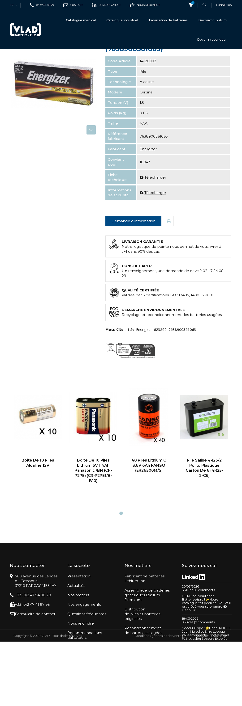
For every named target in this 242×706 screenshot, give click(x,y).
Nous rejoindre (80, 664)
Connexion (224, 5)
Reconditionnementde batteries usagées (143, 671)
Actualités (76, 626)
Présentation (79, 617)
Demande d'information (134, 262)
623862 (160, 370)
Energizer (144, 370)
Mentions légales (196, 700)
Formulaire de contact (35, 654)
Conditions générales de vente (158, 700)
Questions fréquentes (86, 654)
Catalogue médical (81, 20)
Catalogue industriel (122, 20)
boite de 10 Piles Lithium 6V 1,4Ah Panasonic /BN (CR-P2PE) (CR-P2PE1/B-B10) (93, 511)
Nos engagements (84, 645)
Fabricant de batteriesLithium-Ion (144, 619)
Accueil (16, 57)
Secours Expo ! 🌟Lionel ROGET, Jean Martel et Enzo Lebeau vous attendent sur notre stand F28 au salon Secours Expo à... (206, 674)
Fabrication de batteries (168, 20)
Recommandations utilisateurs (84, 676)
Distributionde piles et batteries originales (142, 655)
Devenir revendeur (212, 39)
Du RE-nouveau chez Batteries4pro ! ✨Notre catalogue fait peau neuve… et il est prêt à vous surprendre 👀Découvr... (206, 644)
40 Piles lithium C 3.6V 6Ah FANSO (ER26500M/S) (148, 506)
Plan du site (220, 700)
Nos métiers (78, 636)
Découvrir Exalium (212, 20)
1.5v (130, 370)
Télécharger (155, 218)
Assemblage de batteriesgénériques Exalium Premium (147, 636)
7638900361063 (182, 370)
